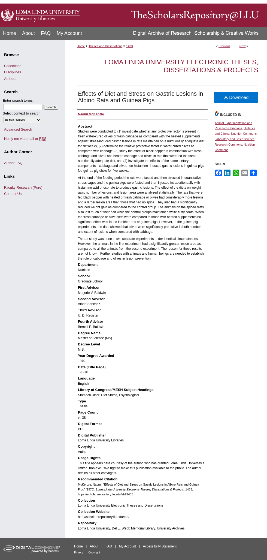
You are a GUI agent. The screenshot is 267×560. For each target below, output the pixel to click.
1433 (129, 46)
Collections (13, 66)
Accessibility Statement (160, 546)
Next (242, 46)
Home (81, 46)
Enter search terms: (18, 100)
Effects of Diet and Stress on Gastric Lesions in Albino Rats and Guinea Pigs (140, 97)
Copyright (94, 552)
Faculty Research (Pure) (23, 187)
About (94, 546)
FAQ (108, 546)
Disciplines (12, 72)
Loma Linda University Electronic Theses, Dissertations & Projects (181, 66)
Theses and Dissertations (105, 46)
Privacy (78, 552)
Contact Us (13, 194)
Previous (224, 46)
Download (236, 97)
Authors (10, 79)
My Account (127, 546)
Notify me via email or (25, 139)
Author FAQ (13, 163)
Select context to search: (22, 113)
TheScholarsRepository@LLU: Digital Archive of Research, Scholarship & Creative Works (174, 13)
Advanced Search (18, 129)
